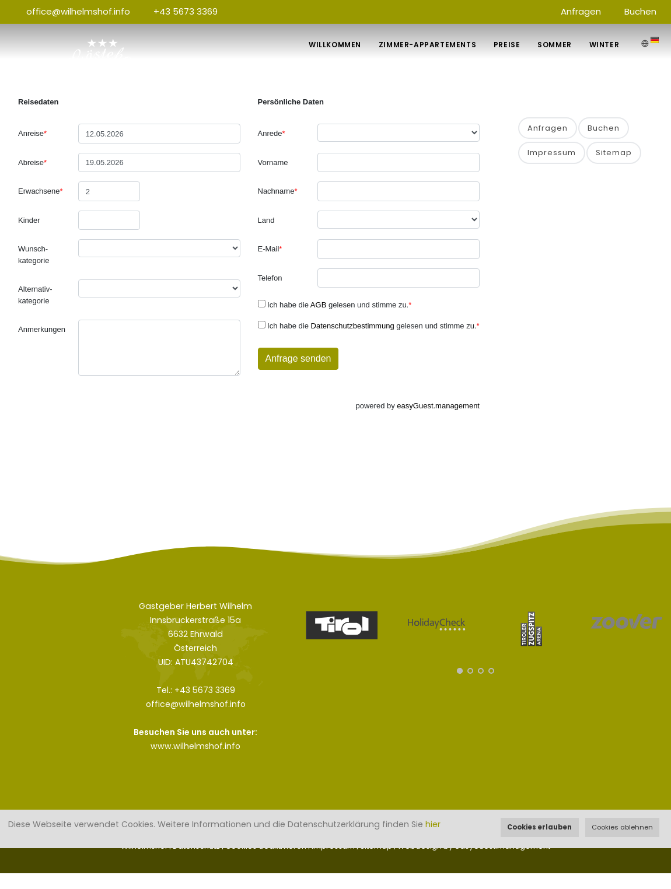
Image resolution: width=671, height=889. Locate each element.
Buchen (640, 11)
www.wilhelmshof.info (195, 746)
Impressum (551, 152)
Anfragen (581, 11)
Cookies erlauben (539, 827)
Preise (506, 45)
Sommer (554, 45)
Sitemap (614, 152)
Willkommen (334, 45)
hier (433, 824)
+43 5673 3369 (185, 11)
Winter (604, 45)
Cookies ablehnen (622, 827)
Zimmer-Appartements (427, 45)
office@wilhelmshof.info (78, 11)
